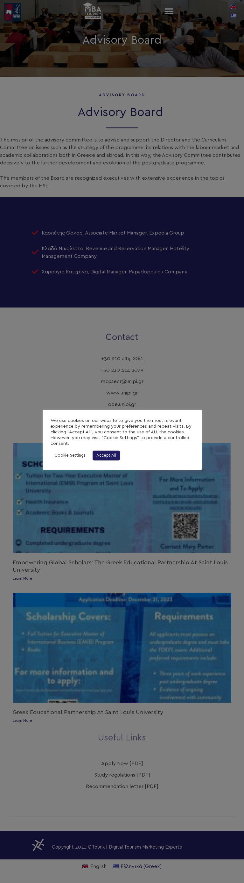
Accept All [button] (106, 455)
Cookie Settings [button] (70, 455)
